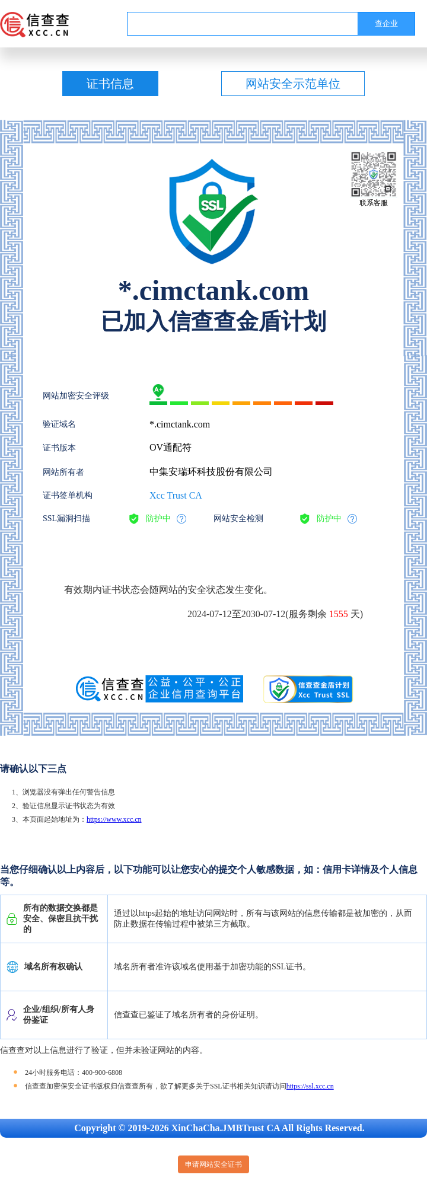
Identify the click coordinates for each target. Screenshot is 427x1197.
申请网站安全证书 (213, 1164)
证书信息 (110, 83)
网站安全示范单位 (293, 83)
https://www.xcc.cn (114, 819)
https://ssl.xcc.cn (310, 1086)
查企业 (386, 23)
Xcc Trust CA (175, 495)
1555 (338, 614)
